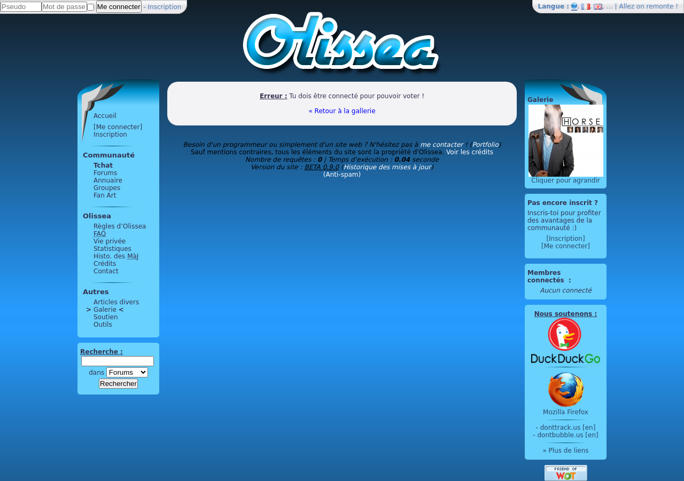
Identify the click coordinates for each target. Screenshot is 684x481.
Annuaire (108, 180)
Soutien (106, 317)
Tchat (103, 165)
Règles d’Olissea (120, 226)
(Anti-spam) (342, 174)
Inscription (165, 7)
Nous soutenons (563, 314)
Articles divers (116, 302)
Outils (103, 324)
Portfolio (485, 144)
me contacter (441, 144)
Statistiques (112, 249)
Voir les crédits (469, 152)
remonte (660, 6)
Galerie (105, 309)
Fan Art (105, 195)
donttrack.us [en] (568, 427)
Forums (105, 173)
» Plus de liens (565, 450)
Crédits (105, 263)
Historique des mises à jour (387, 167)
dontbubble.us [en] (567, 435)
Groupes (107, 188)
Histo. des (116, 256)
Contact (106, 271)
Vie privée (110, 241)
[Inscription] (565, 238)
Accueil (105, 116)
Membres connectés (546, 276)
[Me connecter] (118, 127)
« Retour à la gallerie (341, 111)
